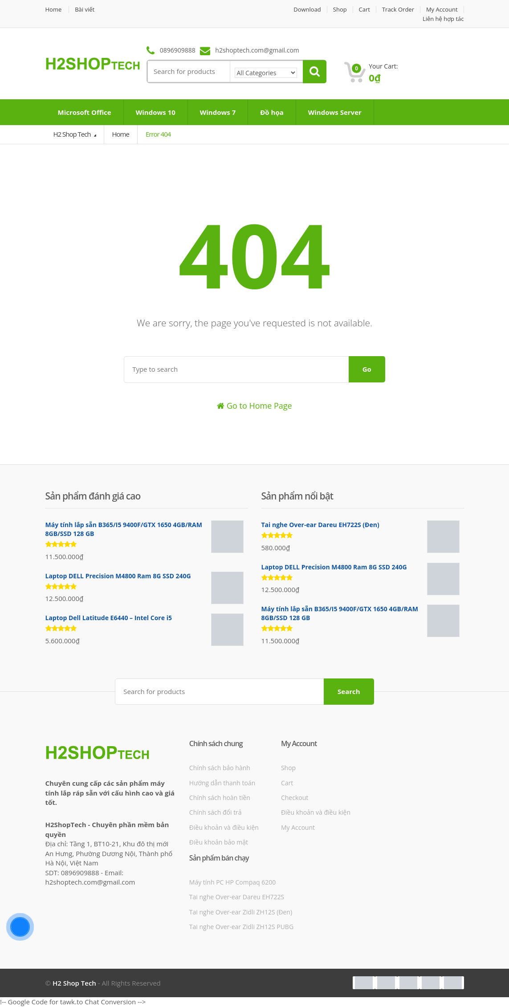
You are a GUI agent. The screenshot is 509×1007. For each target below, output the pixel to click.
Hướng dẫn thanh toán (222, 783)
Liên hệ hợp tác (443, 19)
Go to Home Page (254, 405)
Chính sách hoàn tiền (219, 797)
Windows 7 (218, 112)
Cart (364, 9)
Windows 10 (155, 112)
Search (349, 691)
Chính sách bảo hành (219, 767)
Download (307, 9)
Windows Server (335, 112)
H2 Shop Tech (72, 134)
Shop (339, 9)
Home (53, 9)
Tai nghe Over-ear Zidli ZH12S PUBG (241, 926)
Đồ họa (272, 112)
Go (366, 369)
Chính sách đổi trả (215, 812)
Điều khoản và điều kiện (224, 827)
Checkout (294, 797)
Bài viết (84, 9)
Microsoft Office (84, 112)
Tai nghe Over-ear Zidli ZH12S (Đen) (240, 912)
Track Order (398, 9)
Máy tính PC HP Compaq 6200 (232, 882)
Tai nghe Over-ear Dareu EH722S (236, 897)
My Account (442, 9)
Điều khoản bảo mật (218, 842)
